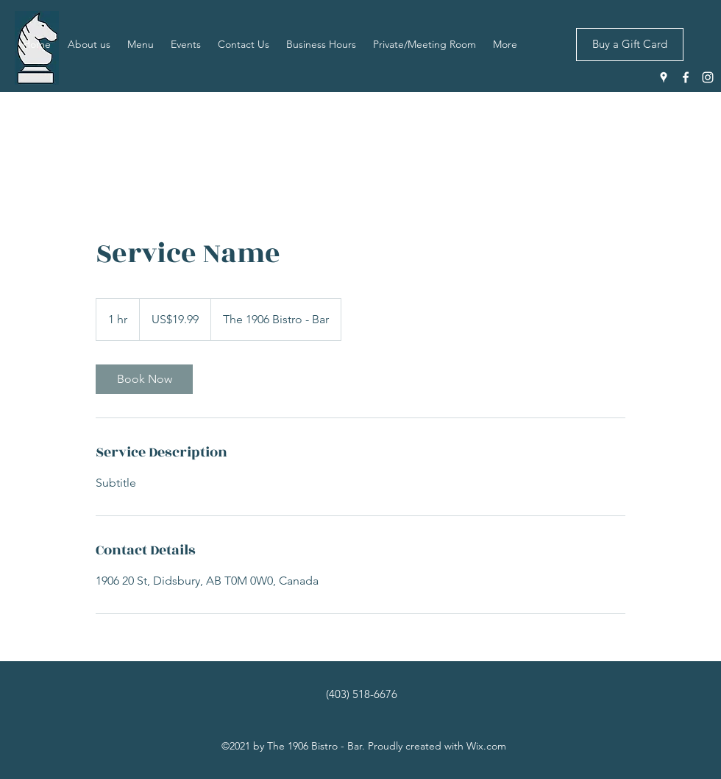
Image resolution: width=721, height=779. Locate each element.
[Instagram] (707, 77)
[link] (144, 379)
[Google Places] (663, 77)
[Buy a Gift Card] (629, 44)
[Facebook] (685, 77)
